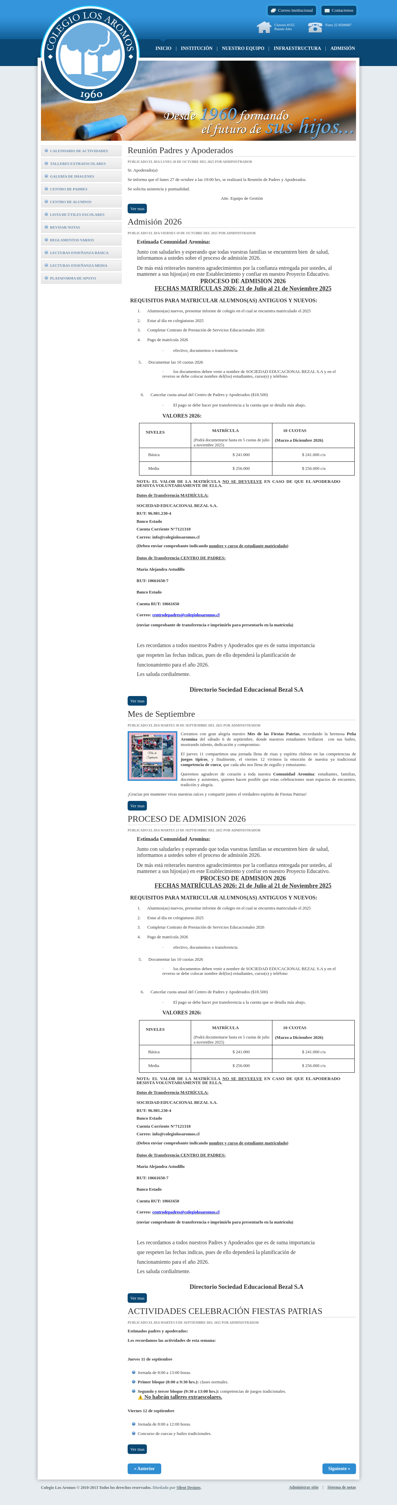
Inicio (163, 48)
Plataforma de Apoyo (70, 278)
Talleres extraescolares (75, 164)
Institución (197, 48)
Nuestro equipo (243, 48)
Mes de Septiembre (161, 714)
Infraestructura (297, 48)
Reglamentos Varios (69, 240)
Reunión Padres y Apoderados (180, 150)
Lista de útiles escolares (74, 214)
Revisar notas (62, 227)
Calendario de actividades (76, 151)
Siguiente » (339, 1468)
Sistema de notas (341, 1487)
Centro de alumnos (68, 202)
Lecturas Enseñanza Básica (76, 253)
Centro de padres (66, 189)
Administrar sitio (303, 1487)
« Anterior (144, 1468)
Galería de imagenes (69, 176)
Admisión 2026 (155, 222)
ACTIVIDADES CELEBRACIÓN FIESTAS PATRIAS (225, 1311)
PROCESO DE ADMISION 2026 (187, 819)
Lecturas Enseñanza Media (76, 265)
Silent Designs (188, 1487)
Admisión (342, 48)
